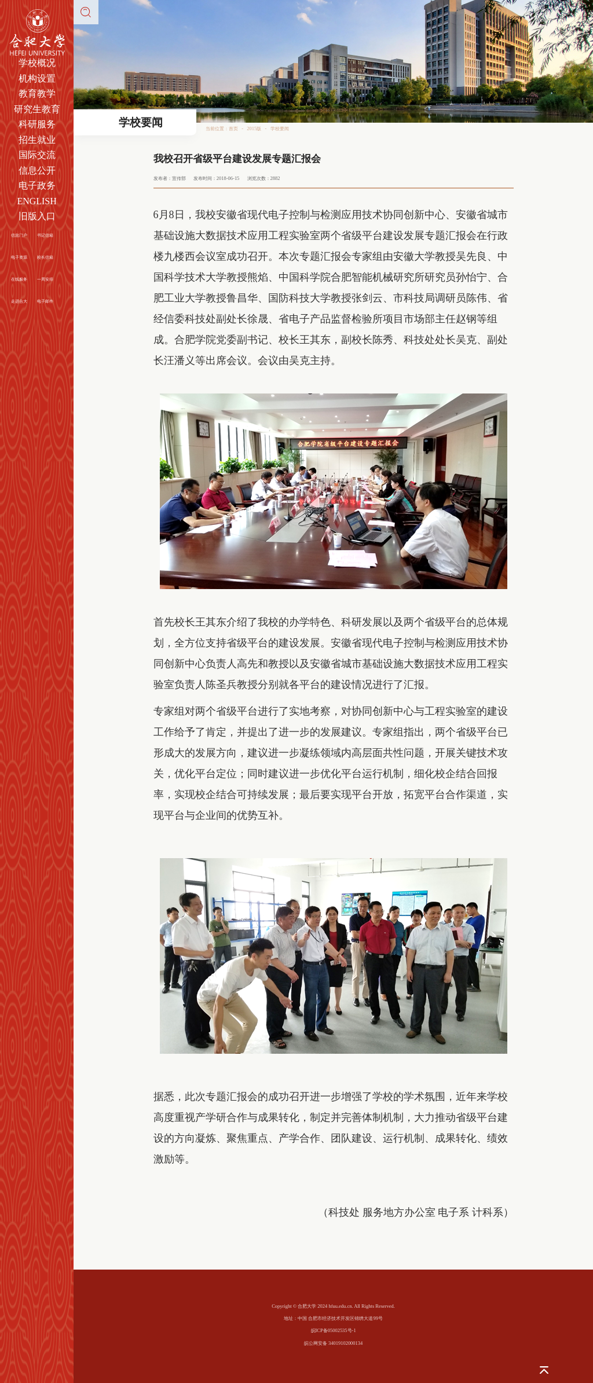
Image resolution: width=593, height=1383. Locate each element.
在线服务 (19, 279)
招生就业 (37, 140)
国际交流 (37, 155)
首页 (233, 128)
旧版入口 (37, 216)
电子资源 (19, 257)
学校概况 (37, 63)
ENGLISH (36, 201)
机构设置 (37, 78)
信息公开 (37, 170)
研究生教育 (37, 109)
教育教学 (37, 93)
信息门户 (19, 235)
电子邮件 (45, 301)
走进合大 (19, 301)
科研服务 (37, 124)
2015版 (254, 128)
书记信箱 (45, 235)
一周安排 (45, 279)
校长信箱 (45, 257)
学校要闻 (279, 128)
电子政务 (37, 185)
